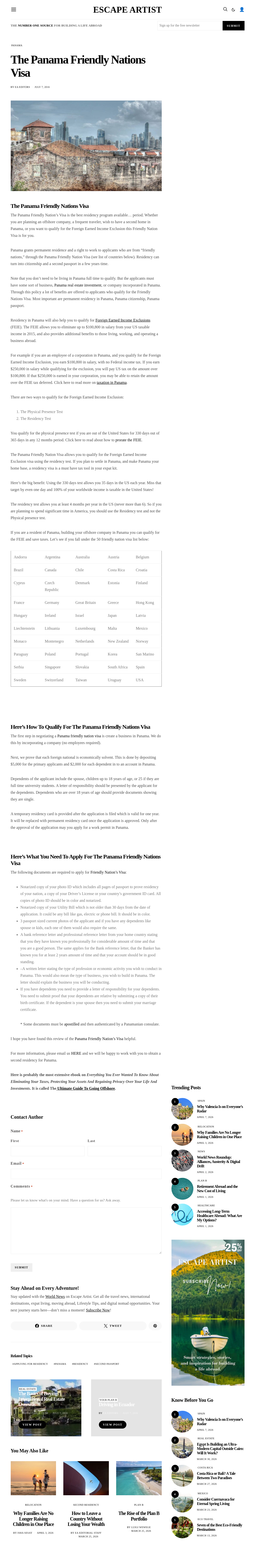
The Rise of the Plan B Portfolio (139, 1516)
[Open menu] (14, 10)
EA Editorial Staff (88, 1533)
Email (17, 1164)
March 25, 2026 (88, 1536)
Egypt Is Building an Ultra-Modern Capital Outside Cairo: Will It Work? (220, 1448)
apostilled (71, 1024)
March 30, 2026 (207, 1459)
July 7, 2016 (42, 87)
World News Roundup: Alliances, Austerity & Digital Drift (218, 1161)
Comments (22, 1187)
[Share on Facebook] (44, 1325)
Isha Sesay (25, 1533)
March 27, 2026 (207, 1484)
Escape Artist (127, 10)
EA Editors (22, 87)
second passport (107, 1364)
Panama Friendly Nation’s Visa (99, 1039)
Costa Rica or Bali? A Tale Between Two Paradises (216, 1475)
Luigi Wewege (141, 1527)
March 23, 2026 (207, 1509)
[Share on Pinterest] (155, 1325)
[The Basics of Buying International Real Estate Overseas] (46, 1407)
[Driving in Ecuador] (126, 1407)
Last (91, 1141)
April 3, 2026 (45, 1533)
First (15, 1141)
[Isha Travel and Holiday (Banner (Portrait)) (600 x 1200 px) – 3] (208, 1312)
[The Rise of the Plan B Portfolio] (139, 1478)
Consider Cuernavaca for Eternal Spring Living (216, 1501)
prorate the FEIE (128, 440)
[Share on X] (112, 1325)
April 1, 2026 (205, 1197)
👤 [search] (242, 9)
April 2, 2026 (205, 1172)
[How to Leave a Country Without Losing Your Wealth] (86, 1478)
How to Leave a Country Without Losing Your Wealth (86, 1519)
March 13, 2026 (207, 1535)
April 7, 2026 (205, 1117)
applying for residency (31, 1364)
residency (80, 1364)
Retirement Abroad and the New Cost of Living (217, 1188)
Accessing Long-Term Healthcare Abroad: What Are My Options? (219, 1215)
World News (55, 1296)
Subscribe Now (98, 1310)
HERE (76, 1053)
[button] (233, 10)
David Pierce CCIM (35, 1413)
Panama (60, 1364)
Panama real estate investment (77, 285)
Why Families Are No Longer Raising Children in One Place (33, 1519)
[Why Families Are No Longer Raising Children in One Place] (33, 1478)
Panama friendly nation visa (79, 736)
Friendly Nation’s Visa (108, 872)
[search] (225, 9)
